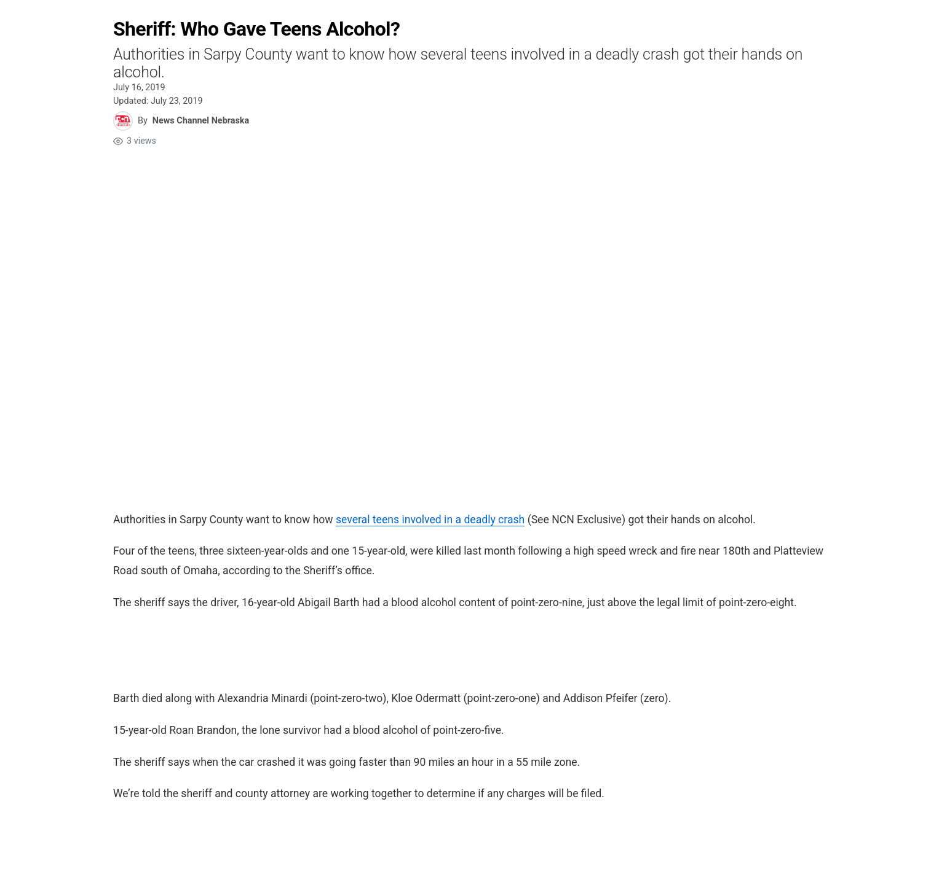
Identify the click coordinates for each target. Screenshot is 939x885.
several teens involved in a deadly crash (429, 519)
